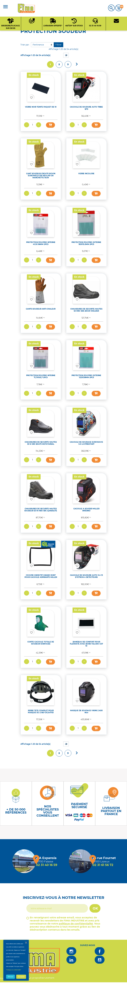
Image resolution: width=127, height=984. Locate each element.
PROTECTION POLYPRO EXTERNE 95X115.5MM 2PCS (86, 243)
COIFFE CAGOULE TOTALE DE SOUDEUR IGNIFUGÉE (40, 643)
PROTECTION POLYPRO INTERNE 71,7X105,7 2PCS (40, 376)
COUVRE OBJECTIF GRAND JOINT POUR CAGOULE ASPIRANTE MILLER (41, 576)
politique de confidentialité (76, 923)
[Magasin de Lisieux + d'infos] (81, 861)
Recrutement (47, 978)
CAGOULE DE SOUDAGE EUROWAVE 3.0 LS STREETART (86, 443)
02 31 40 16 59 (46, 865)
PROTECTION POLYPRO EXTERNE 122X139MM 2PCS (86, 376)
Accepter (21, 977)
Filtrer (58, 44)
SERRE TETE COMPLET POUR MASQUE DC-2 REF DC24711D (41, 711)
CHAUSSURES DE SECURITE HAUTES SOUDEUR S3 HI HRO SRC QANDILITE (40, 510)
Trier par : (25, 44)
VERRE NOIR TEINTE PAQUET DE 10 (40, 107)
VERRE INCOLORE (86, 173)
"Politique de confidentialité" (13, 970)
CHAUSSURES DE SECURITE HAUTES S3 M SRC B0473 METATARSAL (41, 443)
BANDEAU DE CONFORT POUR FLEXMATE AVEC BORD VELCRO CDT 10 (86, 644)
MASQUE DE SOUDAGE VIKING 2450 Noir (86, 711)
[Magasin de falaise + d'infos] (24, 861)
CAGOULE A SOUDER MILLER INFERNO (86, 510)
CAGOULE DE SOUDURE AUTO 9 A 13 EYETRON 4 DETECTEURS (86, 576)
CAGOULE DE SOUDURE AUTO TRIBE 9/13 (86, 108)
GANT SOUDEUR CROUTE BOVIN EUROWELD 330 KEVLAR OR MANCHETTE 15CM (40, 175)
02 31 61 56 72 (103, 865)
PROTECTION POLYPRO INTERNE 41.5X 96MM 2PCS (40, 243)
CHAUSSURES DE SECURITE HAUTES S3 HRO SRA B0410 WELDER (86, 310)
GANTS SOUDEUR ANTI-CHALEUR (40, 309)
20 (66, 55)
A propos (35, 978)
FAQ (2, 978)
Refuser (10, 977)
